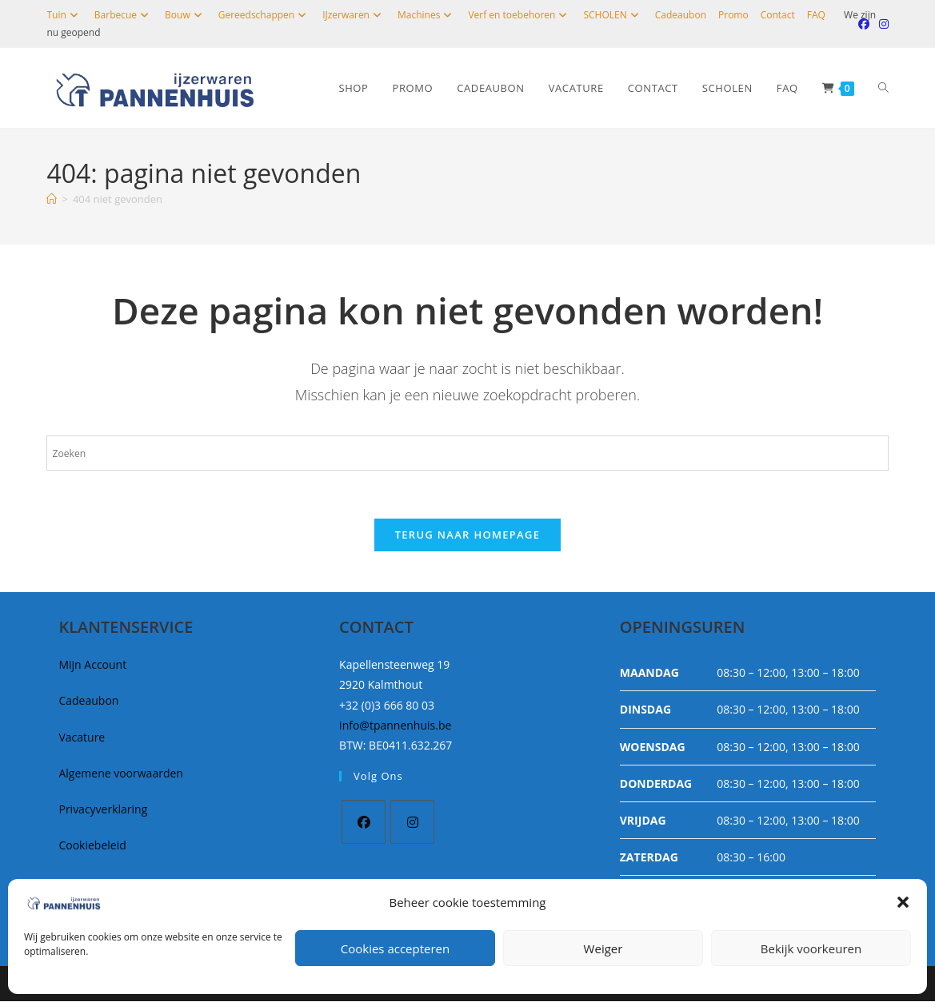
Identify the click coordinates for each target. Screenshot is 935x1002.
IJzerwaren (354, 15)
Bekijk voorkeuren (811, 948)
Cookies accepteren (395, 948)
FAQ (816, 15)
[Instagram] (412, 823)
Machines (427, 15)
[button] (903, 902)
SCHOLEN (612, 15)
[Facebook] (364, 823)
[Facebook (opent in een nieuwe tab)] (863, 24)
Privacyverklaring (102, 809)
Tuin (64, 15)
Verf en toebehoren (519, 15)
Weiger (603, 948)
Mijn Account (92, 665)
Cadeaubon (680, 15)
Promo (733, 15)
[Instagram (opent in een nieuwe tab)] (881, 24)
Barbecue (123, 15)
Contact (778, 15)
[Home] (51, 199)
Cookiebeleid (92, 845)
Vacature (81, 738)
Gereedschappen (264, 15)
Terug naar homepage (468, 535)
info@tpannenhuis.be (395, 726)
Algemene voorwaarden (120, 773)
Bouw (185, 15)
